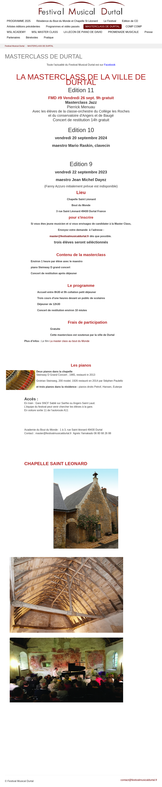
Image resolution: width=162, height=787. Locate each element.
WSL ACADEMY (16, 32)
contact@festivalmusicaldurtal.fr (139, 780)
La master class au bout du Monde (69, 341)
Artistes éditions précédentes (23, 26)
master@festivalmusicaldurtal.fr (69, 236)
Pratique (49, 37)
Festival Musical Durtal (14, 46)
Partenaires (13, 37)
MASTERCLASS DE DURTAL (102, 26)
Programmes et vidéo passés (62, 26)
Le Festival (110, 21)
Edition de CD (130, 21)
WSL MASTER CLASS (45, 32)
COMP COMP (134, 26)
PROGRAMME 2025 (19, 21)
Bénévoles (32, 37)
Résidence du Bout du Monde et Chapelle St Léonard (67, 21)
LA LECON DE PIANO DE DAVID (83, 32)
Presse (149, 32)
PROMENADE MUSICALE (123, 32)
